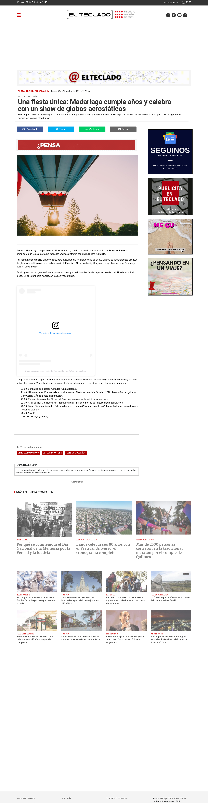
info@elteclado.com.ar (173, 798)
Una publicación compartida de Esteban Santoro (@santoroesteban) (55, 371)
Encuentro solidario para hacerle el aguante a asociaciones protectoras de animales (125, 600)
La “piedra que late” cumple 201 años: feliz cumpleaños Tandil (171, 599)
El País (66, 798)
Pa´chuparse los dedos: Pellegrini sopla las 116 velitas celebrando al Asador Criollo (169, 639)
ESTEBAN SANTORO (52, 453)
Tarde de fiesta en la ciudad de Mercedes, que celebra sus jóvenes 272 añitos (80, 600)
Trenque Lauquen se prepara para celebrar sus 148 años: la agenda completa (35, 639)
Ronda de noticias (117, 798)
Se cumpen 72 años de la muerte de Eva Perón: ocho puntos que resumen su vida (36, 600)
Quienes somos (26, 798)
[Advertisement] (104, 47)
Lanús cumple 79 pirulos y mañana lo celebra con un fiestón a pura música (80, 638)
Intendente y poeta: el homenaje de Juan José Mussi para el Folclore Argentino (125, 639)
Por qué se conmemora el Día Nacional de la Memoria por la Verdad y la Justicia (43, 548)
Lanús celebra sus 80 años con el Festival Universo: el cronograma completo (103, 548)
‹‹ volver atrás (76, 482)
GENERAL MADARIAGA (28, 453)
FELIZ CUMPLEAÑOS (76, 453)
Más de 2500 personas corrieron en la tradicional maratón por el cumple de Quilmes (159, 550)
